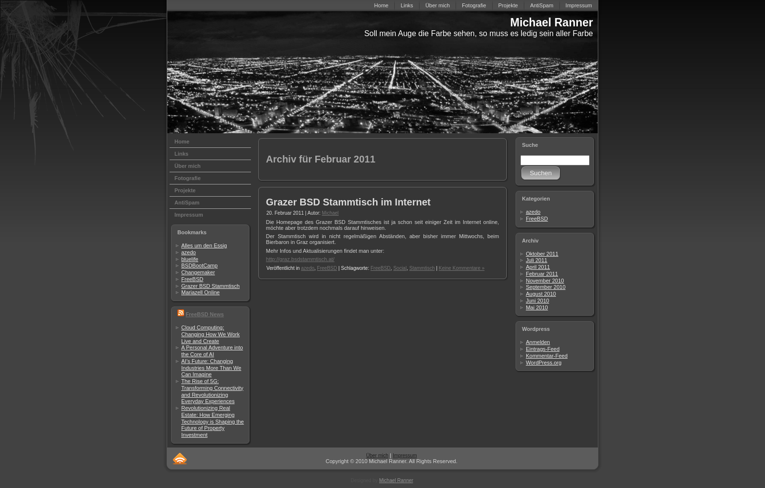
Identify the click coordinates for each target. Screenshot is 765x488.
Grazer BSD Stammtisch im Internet (348, 202)
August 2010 (541, 294)
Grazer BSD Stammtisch (210, 286)
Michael (330, 213)
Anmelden (538, 342)
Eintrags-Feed (542, 349)
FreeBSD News (205, 314)
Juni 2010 (537, 301)
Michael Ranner (551, 22)
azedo (188, 252)
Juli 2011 (536, 260)
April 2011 (538, 267)
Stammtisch (422, 268)
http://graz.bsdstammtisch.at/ (300, 259)
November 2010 (545, 281)
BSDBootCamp (199, 265)
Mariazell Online (200, 292)
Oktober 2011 (542, 254)
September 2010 (545, 287)
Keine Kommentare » (461, 268)
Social (399, 268)
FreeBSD (192, 279)
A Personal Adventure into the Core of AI (212, 351)
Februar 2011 (542, 274)
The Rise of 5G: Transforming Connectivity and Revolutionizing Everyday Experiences (212, 391)
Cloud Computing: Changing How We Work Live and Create (210, 334)
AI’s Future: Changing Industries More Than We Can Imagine (211, 368)
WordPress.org (543, 363)
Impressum (405, 455)
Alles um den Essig (204, 245)
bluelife (189, 259)
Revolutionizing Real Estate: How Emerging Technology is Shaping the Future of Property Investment (212, 421)
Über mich (377, 455)
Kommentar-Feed (547, 356)
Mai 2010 (537, 307)
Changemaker (198, 272)
